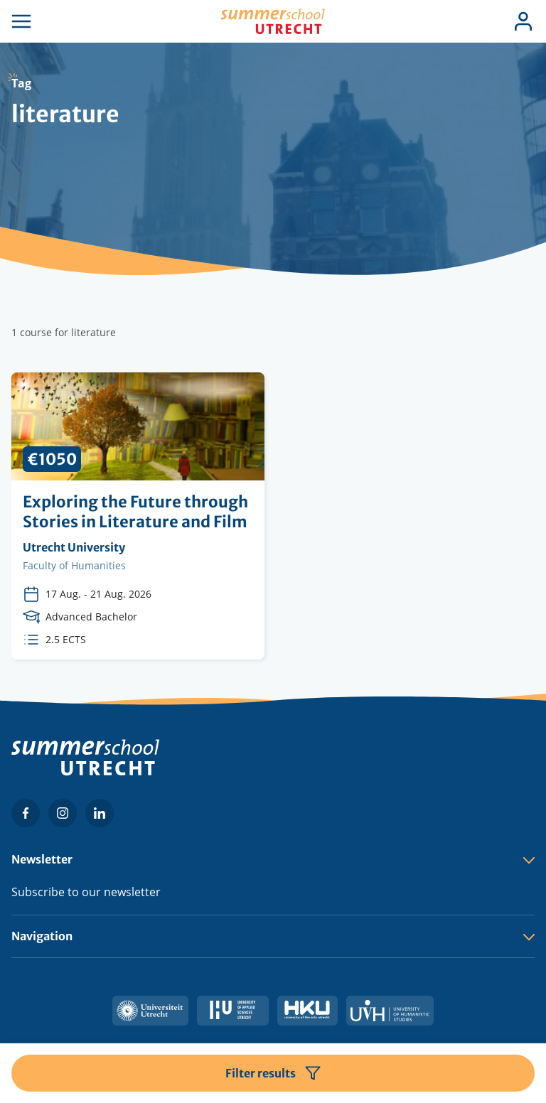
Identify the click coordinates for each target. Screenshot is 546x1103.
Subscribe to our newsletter (86, 892)
